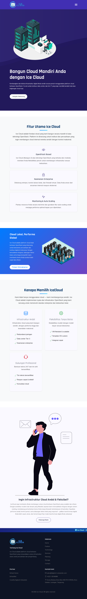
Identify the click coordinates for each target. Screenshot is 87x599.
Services (47, 553)
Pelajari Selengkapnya (20, 267)
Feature (47, 546)
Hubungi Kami (43, 520)
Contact (47, 563)
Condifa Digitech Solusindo (18, 580)
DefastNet (13, 576)
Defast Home (14, 573)
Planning (47, 557)
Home (47, 543)
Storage (47, 560)
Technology (48, 550)
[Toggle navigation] (76, 5)
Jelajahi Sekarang (18, 96)
